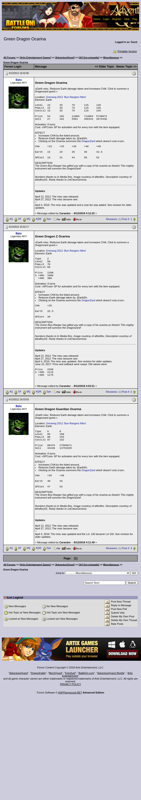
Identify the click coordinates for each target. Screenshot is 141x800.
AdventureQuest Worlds (111, 673)
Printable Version (124, 51)
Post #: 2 (127, 391)
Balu (19, 79)
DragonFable (38, 673)
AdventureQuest (18, 673)
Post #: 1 (127, 219)
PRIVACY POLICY (70, 684)
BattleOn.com (86, 673)
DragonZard (88, 141)
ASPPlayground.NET (70, 692)
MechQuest (55, 673)
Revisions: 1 (113, 219)
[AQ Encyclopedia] (89, 57)
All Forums (9, 57)
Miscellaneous (111, 57)
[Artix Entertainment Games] (35, 57)
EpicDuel (70, 673)
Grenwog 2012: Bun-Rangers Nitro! (66, 97)
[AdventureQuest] (64, 57)
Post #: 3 (127, 548)
